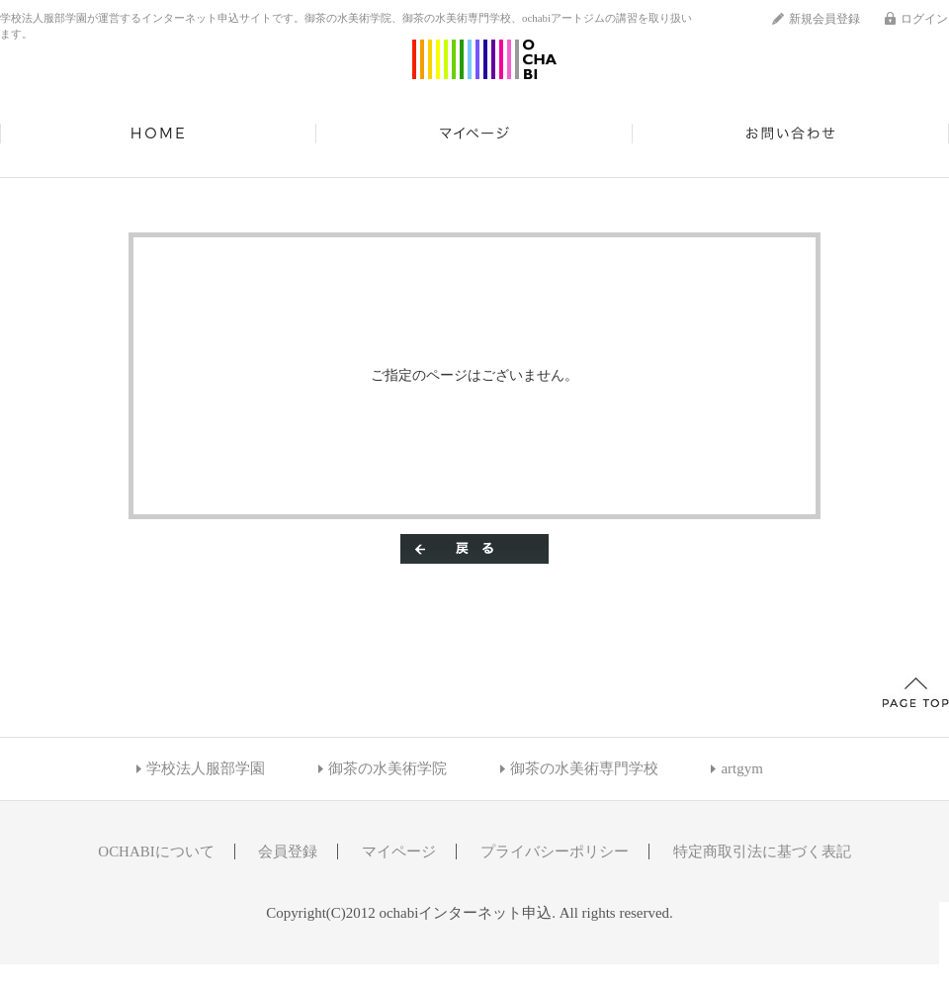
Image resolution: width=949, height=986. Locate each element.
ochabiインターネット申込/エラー (484, 59)
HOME (158, 133)
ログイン (924, 19)
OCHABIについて (156, 851)
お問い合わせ (791, 133)
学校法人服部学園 (205, 768)
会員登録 (287, 851)
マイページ (474, 133)
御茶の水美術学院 (387, 768)
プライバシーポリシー (554, 851)
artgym (741, 768)
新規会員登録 (824, 19)
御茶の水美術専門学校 (584, 768)
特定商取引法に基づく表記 (762, 851)
